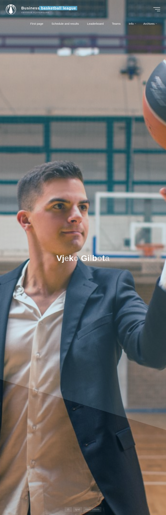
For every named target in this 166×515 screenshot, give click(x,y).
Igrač (77, 509)
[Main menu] (156, 9)
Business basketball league (48, 8)
